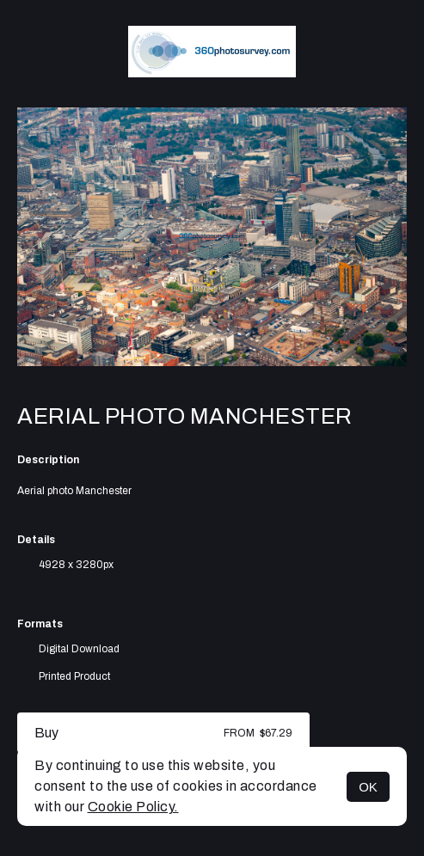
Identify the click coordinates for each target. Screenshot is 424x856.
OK (368, 787)
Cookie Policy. (133, 806)
